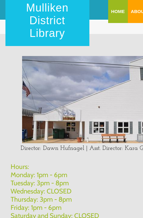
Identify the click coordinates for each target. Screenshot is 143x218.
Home (118, 11)
